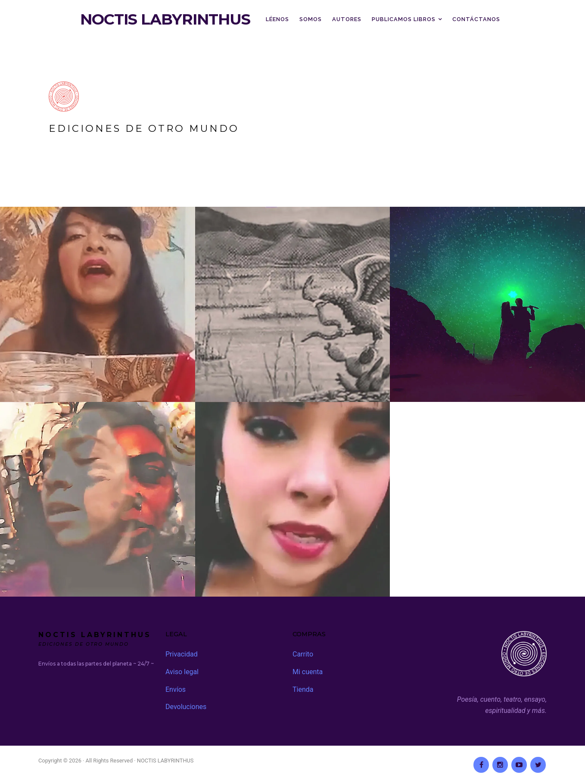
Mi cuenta (307, 672)
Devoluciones (185, 707)
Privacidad (181, 654)
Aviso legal (182, 672)
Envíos (175, 689)
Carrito (302, 654)
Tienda (302, 689)
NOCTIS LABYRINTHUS (165, 19)
